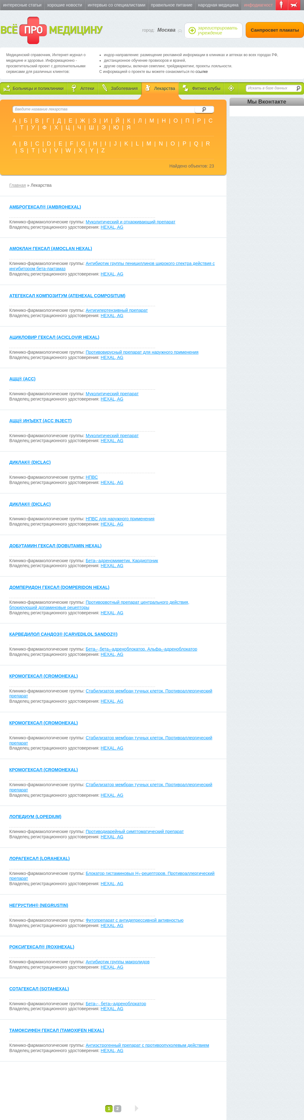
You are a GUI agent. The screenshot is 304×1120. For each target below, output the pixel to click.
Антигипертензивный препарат (117, 310)
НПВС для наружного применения (120, 518)
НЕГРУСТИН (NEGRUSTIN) (38, 905)
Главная (17, 185)
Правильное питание (171, 4)
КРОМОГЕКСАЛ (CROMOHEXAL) (43, 676)
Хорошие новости (64, 4)
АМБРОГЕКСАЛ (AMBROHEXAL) (45, 206)
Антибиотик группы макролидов (118, 961)
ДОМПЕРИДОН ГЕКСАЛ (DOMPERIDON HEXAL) (59, 587)
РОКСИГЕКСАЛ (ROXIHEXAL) (41, 946)
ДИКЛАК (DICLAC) (30, 462)
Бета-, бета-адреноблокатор (116, 1003)
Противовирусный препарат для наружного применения (142, 352)
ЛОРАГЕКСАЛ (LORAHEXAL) (39, 858)
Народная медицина (218, 4)
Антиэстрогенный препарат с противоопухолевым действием (147, 1045)
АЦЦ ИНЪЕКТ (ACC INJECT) (40, 420)
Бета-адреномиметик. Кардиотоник (122, 560)
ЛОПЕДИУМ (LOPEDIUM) (35, 816)
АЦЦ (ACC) (22, 378)
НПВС (92, 477)
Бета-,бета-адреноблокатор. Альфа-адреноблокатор (141, 649)
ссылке (201, 71)
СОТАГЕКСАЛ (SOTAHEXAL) (39, 988)
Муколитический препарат (112, 393)
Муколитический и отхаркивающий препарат (130, 221)
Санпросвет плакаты (275, 30)
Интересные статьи (22, 4)
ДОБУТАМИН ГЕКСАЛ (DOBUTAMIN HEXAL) (55, 545)
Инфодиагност (258, 4)
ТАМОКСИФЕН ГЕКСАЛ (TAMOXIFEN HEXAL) (56, 1030)
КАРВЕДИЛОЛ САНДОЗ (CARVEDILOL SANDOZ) (63, 634)
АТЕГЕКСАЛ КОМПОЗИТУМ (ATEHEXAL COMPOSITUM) (67, 295)
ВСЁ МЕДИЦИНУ (51, 30)
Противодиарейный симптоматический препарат (135, 831)
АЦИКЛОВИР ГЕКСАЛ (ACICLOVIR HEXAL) (54, 337)
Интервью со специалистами (116, 4)
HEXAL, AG (112, 227)
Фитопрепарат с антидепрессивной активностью (134, 920)
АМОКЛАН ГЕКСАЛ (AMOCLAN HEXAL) (50, 248)
